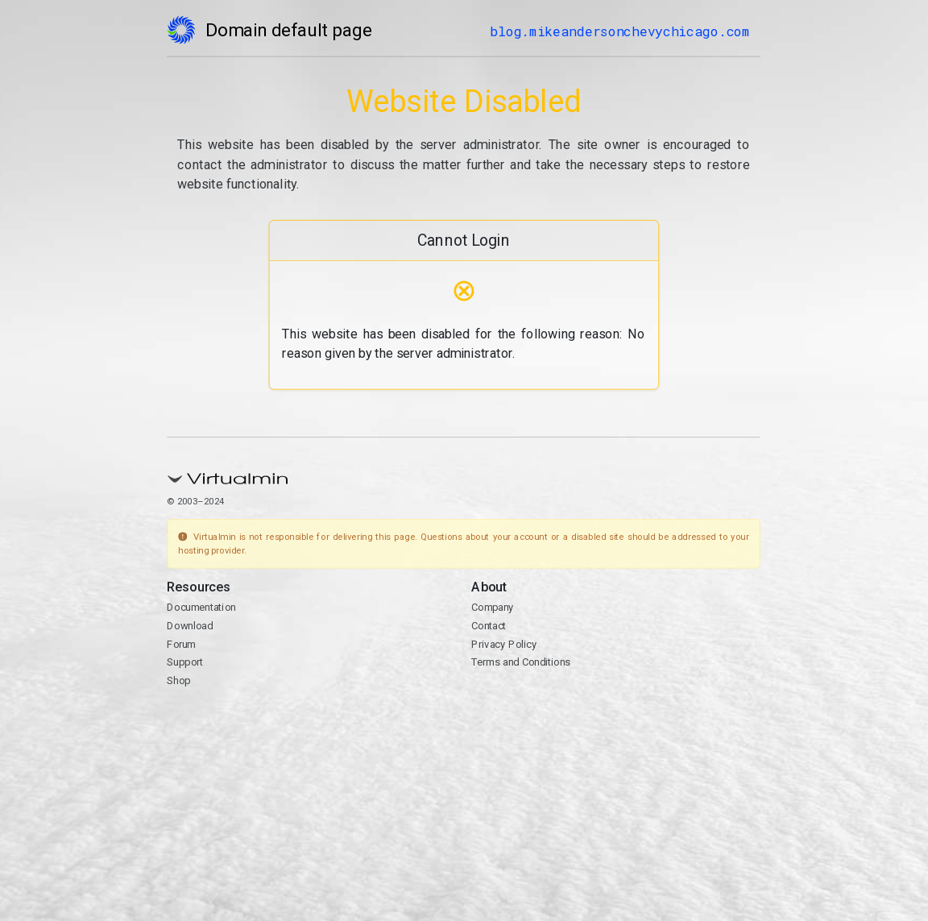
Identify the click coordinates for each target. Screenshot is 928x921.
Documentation (202, 607)
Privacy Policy (504, 644)
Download (190, 626)
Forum (182, 644)
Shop (179, 680)
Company (493, 607)
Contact (489, 626)
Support (186, 662)
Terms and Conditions (521, 662)
